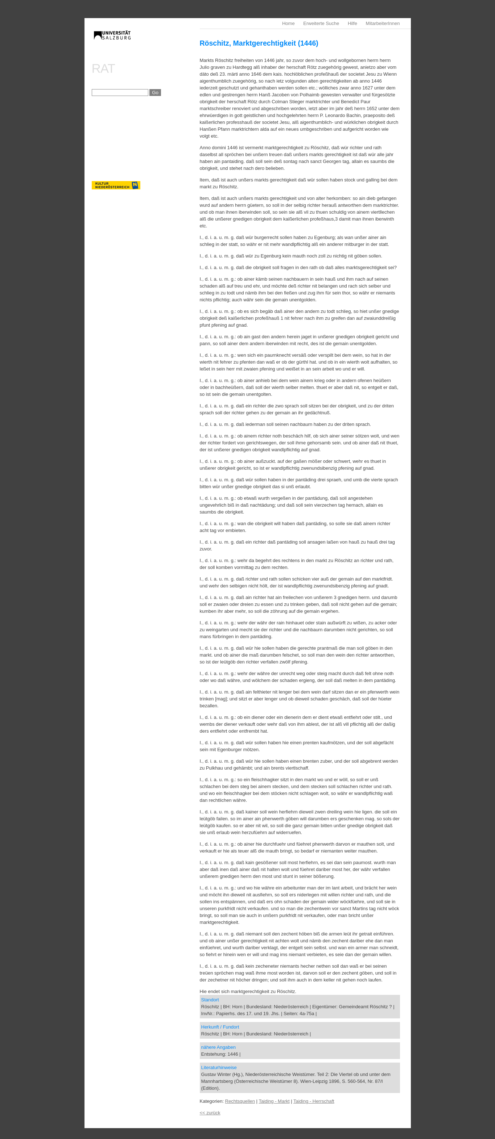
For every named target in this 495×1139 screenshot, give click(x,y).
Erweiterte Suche (321, 23)
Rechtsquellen (240, 1101)
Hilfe (352, 23)
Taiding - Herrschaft (313, 1101)
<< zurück (210, 1112)
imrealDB (146, 42)
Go (155, 92)
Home (288, 23)
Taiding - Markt (274, 1101)
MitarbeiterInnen (383, 23)
